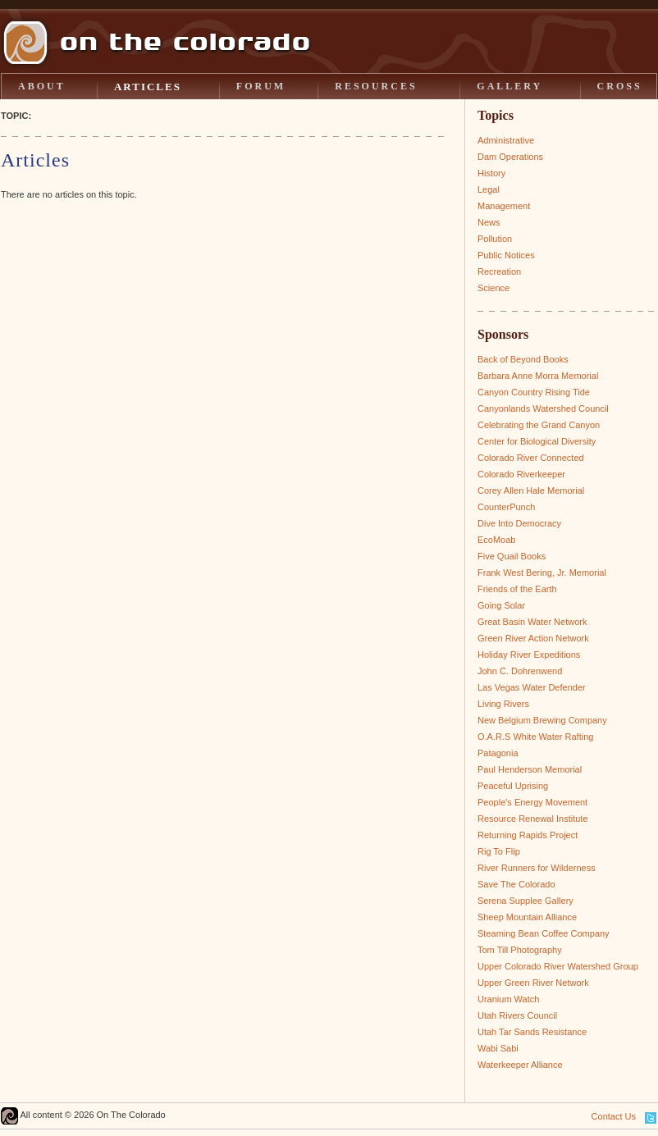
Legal (489, 189)
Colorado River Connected (531, 458)
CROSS (619, 86)
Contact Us (614, 1116)
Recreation (499, 271)
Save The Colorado (516, 884)
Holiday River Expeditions (529, 654)
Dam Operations (510, 157)
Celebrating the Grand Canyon (539, 425)
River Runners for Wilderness (537, 868)
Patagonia (498, 753)
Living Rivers (503, 704)
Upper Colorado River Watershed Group (558, 966)
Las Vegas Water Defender (532, 687)
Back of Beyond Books (523, 359)
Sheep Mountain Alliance (527, 917)
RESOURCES (376, 86)
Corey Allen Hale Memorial (531, 490)
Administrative (506, 140)
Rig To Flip (499, 851)
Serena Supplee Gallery (525, 901)
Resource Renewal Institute (533, 818)
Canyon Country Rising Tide (534, 392)
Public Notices (506, 255)
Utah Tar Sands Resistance (532, 1032)
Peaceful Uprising (513, 786)
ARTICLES (147, 86)
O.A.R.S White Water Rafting (535, 736)
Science (493, 288)
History (491, 173)
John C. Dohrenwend (520, 671)
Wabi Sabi (498, 1048)
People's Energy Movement (532, 802)
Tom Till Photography (520, 950)
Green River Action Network (533, 638)
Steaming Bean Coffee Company (544, 933)
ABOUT (42, 86)
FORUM (261, 86)
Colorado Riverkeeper (521, 474)
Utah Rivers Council (517, 1015)
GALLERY (509, 86)
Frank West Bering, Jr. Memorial (542, 572)
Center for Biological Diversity (537, 441)
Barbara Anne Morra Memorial (538, 376)
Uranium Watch (508, 999)
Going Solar (501, 605)
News (489, 222)
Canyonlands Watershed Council (543, 408)
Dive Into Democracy (519, 523)
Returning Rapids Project (528, 835)
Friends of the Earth (517, 589)
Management (504, 206)
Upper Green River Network (533, 983)
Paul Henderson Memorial (530, 769)
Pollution (495, 239)
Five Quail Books (512, 556)
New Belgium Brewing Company (542, 720)
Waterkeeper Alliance (520, 1065)
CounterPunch (506, 507)
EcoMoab (496, 540)
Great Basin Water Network (532, 622)
